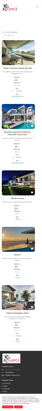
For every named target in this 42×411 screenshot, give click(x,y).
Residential (6, 389)
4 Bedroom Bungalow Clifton (17, 313)
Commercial (6, 383)
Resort (5, 391)
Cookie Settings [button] (7, 407)
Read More (25, 403)
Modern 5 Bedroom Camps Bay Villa (17, 68)
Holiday (5, 386)
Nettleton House (17, 198)
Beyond (18, 255)
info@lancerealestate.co (12, 375)
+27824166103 (9, 372)
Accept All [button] (18, 407)
